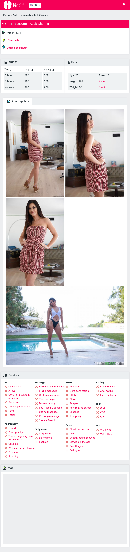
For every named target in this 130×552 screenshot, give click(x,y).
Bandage (74, 411)
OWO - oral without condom (19, 396)
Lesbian (43, 441)
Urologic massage (49, 395)
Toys (11, 410)
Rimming (13, 456)
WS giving (105, 429)
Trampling (75, 416)
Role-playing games (81, 407)
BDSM (73, 395)
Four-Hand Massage (50, 407)
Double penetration (19, 406)
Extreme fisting (108, 395)
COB (102, 412)
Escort (12, 428)
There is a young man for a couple (20, 438)
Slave (73, 399)
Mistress (75, 386)
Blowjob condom (79, 429)
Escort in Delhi (10, 15)
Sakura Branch (47, 420)
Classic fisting (108, 386)
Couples (13, 443)
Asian (102, 81)
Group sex (14, 402)
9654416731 (14, 32)
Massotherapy (47, 403)
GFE (72, 433)
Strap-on (74, 403)
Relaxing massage (49, 416)
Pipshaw (13, 452)
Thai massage (47, 399)
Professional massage (51, 386)
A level (12, 390)
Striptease (45, 433)
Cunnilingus (76, 446)
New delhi (10, 40)
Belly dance (45, 437)
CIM (102, 408)
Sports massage (48, 411)
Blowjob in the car (80, 441)
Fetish (11, 414)
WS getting (106, 434)
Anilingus (75, 450)
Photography (15, 432)
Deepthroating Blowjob (82, 437)
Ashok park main (14, 47)
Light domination (79, 390)
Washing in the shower (21, 448)
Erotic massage (48, 390)
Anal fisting (106, 390)
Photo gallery (18, 101)
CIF (102, 416)
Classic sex (14, 386)
